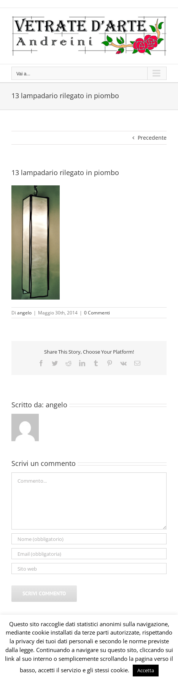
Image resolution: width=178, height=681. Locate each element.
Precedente (152, 137)
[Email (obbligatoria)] (89, 553)
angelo (24, 312)
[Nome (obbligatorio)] (89, 538)
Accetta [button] (145, 670)
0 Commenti (97, 312)
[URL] (89, 568)
